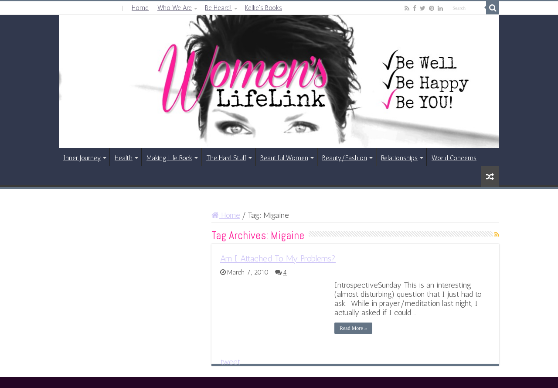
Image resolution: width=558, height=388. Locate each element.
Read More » (353, 328)
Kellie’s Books (263, 8)
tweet (230, 362)
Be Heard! (218, 8)
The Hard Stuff (226, 158)
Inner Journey (82, 158)
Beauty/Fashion (344, 158)
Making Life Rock (169, 158)
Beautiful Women (284, 158)
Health (124, 158)
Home (140, 8)
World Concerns (454, 158)
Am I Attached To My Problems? (278, 258)
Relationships (399, 158)
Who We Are (174, 8)
